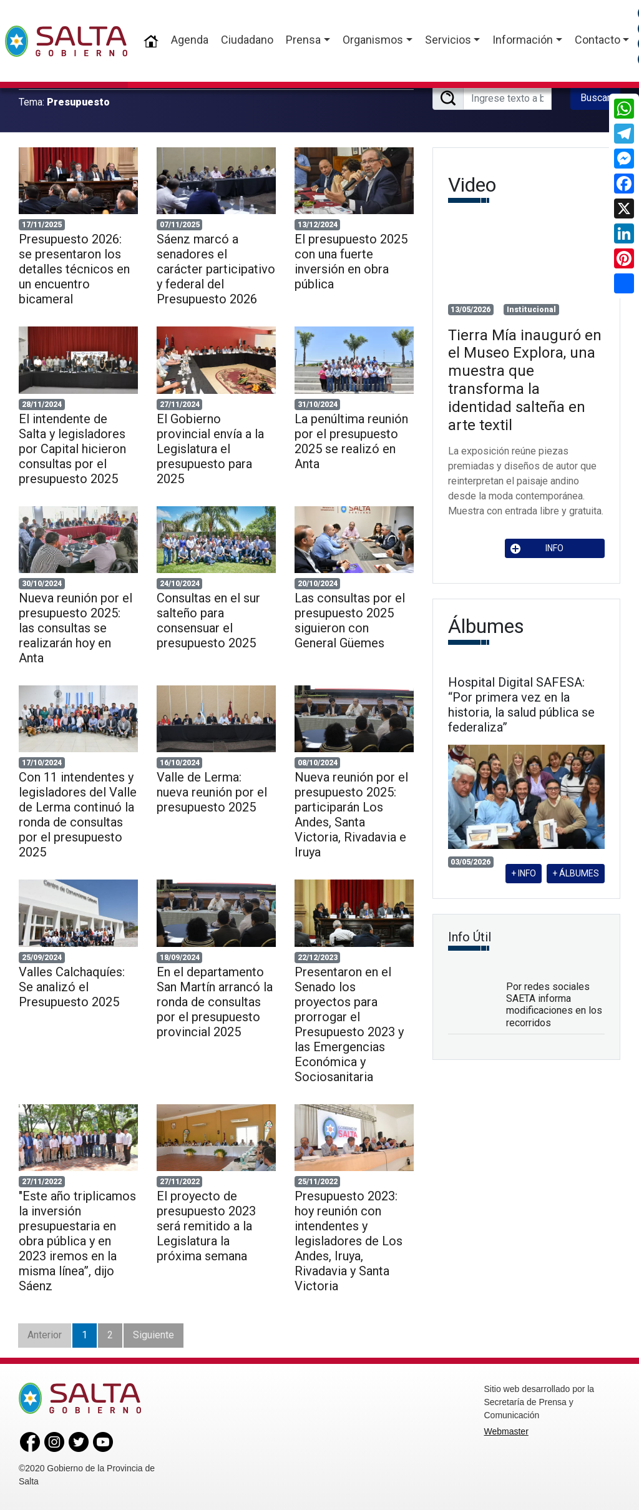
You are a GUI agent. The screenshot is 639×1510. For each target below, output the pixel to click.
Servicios (448, 39)
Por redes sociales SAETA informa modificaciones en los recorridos (554, 1005)
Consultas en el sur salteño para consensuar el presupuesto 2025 (208, 620)
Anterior (44, 1335)
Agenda (189, 39)
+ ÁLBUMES (575, 873)
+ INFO (523, 873)
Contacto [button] (597, 39)
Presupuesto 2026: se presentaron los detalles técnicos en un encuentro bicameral (74, 269)
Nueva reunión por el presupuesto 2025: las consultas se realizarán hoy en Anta (75, 628)
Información (522, 39)
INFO (537, 548)
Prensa (303, 39)
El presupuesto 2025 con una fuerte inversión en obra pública (351, 262)
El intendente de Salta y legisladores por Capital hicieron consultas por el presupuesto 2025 (72, 448)
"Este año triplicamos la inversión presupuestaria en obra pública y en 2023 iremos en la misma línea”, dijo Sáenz (77, 1241)
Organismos (373, 39)
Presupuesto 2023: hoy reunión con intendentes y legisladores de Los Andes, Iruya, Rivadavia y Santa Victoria (348, 1241)
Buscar (595, 98)
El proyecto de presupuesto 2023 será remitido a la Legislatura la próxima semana (206, 1226)
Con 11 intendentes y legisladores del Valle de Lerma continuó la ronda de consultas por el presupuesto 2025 (78, 815)
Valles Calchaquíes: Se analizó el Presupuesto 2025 (72, 986)
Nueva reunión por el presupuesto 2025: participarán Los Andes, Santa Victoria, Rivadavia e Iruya (351, 815)
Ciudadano (247, 39)
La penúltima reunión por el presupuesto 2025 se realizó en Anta (351, 441)
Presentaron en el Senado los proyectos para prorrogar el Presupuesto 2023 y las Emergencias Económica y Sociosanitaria (349, 1024)
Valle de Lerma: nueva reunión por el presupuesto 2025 (212, 792)
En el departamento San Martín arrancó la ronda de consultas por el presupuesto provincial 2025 (215, 1001)
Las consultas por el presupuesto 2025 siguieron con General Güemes (350, 620)
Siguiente (153, 1335)
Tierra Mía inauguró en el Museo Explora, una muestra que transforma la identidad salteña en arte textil (525, 380)
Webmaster (506, 1431)
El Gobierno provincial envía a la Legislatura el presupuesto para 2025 (210, 448)
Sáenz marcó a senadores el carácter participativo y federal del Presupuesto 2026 (216, 269)
